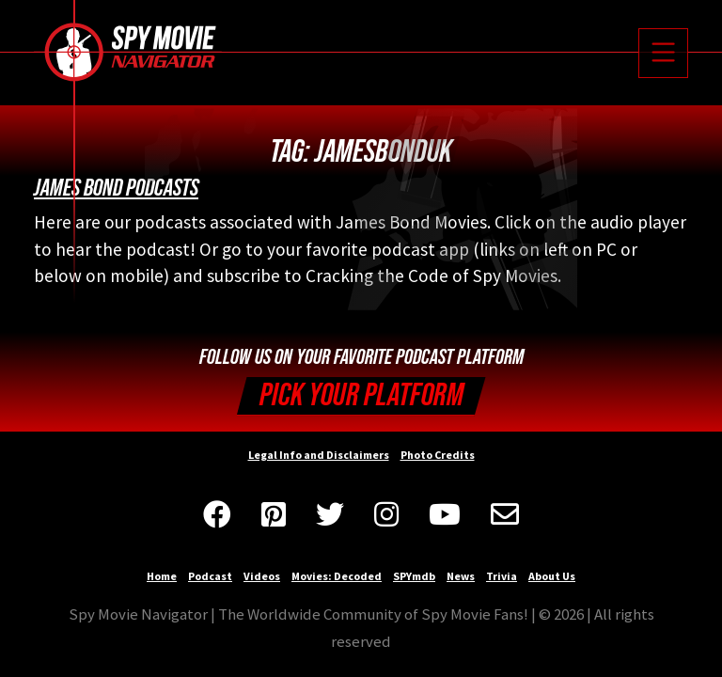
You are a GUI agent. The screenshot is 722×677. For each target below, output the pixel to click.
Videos (261, 576)
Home (162, 576)
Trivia (501, 576)
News (461, 576)
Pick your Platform (361, 395)
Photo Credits (437, 455)
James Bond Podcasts (116, 188)
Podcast (210, 576)
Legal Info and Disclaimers (318, 455)
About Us (551, 576)
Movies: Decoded (336, 576)
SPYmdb (414, 576)
